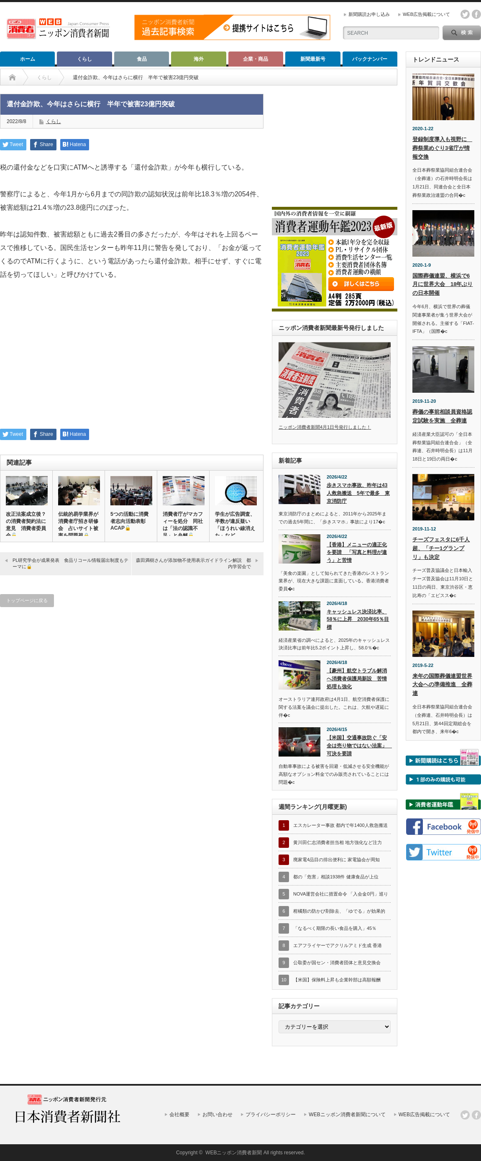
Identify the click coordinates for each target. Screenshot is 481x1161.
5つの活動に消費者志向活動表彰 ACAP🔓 (130, 521)
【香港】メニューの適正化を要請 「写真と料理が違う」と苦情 (357, 552)
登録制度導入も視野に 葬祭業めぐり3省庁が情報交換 (442, 148)
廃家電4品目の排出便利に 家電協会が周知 (336, 859)
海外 (199, 59)
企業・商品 (255, 59)
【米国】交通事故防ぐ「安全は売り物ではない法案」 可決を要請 (359, 745)
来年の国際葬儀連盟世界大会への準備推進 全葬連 (442, 685)
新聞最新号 (312, 59)
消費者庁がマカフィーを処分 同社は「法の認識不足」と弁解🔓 (183, 524)
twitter (465, 14)
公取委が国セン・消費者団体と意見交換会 (337, 962)
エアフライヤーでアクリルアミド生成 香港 (337, 945)
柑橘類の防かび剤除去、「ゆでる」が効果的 (339, 911)
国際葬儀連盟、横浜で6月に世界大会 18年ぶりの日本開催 (442, 284)
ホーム (27, 59)
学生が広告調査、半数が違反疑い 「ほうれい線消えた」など (235, 524)
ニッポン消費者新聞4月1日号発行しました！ (325, 427)
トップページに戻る (27, 600)
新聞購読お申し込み (369, 14)
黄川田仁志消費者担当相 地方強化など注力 (337, 842)
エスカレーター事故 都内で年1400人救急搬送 (340, 825)
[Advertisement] (132, 359)
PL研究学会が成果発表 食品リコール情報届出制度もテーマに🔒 (70, 563)
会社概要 (179, 1114)
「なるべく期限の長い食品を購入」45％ (334, 928)
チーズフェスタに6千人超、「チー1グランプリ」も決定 (441, 548)
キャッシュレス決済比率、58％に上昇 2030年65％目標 (358, 619)
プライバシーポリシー (271, 1114)
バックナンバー (369, 59)
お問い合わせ (217, 1114)
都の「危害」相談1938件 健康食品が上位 (336, 876)
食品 (142, 59)
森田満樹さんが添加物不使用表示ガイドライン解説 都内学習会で (193, 563)
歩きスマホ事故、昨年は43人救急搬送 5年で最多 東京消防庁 (358, 493)
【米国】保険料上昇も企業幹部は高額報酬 (337, 979)
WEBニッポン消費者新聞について (347, 1114)
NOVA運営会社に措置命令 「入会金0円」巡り (340, 893)
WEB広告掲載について (426, 14)
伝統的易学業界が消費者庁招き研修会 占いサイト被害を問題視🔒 (78, 524)
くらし (84, 59)
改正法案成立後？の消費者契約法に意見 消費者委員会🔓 (26, 524)
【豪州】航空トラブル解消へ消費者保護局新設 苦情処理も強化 (357, 678)
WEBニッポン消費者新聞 (233, 1153)
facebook (476, 14)
